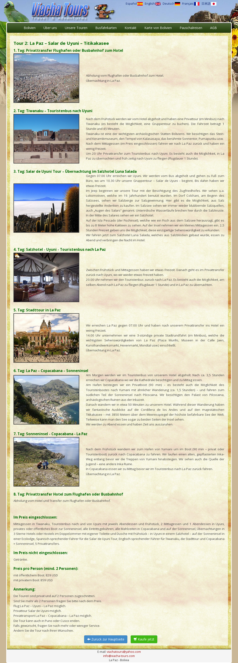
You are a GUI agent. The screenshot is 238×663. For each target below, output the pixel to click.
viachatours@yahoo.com (124, 652)
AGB (213, 28)
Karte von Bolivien (158, 28)
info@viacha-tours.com (119, 656)
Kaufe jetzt (144, 639)
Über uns (50, 28)
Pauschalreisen (191, 28)
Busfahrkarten (106, 28)
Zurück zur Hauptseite (105, 639)
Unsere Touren (76, 28)
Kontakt (130, 28)
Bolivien (30, 28)
